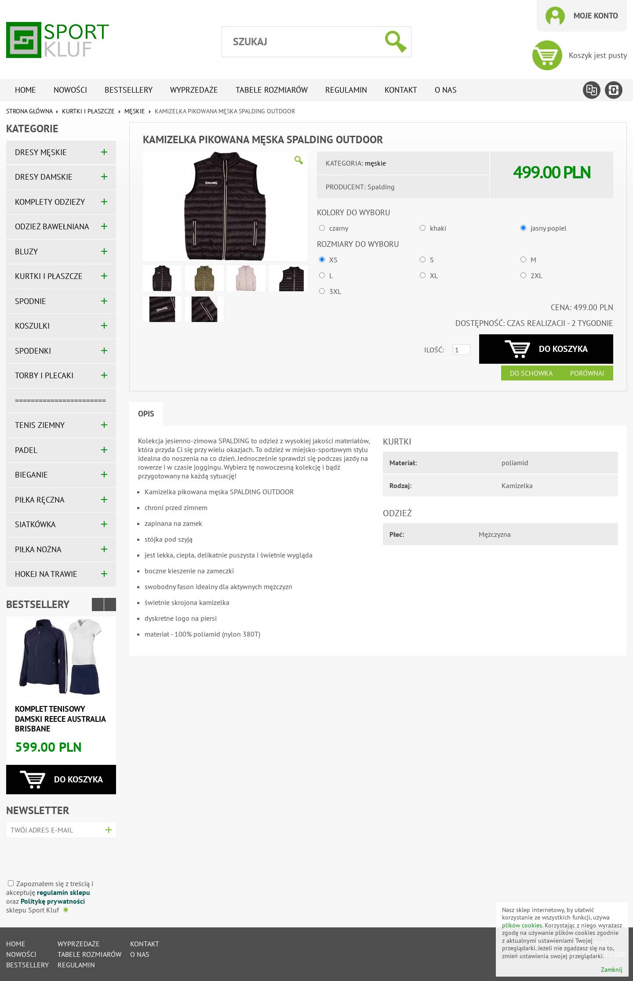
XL (434, 275)
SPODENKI (33, 351)
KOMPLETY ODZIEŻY (50, 202)
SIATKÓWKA (35, 524)
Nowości (70, 90)
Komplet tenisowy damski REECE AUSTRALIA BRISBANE (60, 719)
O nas (446, 90)
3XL (335, 291)
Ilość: (434, 349)
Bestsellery (129, 90)
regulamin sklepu (63, 892)
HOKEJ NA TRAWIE (46, 574)
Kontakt (401, 90)
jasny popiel (549, 228)
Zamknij (611, 970)
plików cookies (522, 925)
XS (333, 259)
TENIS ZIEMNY (40, 425)
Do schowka (531, 373)
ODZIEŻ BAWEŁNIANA (52, 226)
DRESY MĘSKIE (41, 152)
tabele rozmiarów (272, 90)
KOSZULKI (32, 326)
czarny (338, 228)
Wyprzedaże (194, 90)
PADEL (26, 450)
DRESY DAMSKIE (44, 177)
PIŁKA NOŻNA (38, 549)
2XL (536, 275)
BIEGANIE (31, 475)
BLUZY (26, 251)
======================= (60, 400)
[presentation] (58, 855)
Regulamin (346, 90)
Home (25, 90)
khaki (438, 228)
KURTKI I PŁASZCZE (88, 111)
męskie (134, 111)
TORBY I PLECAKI (44, 375)
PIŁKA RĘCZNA (40, 500)
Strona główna (29, 111)
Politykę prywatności (53, 901)
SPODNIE (30, 301)
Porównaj (587, 373)
